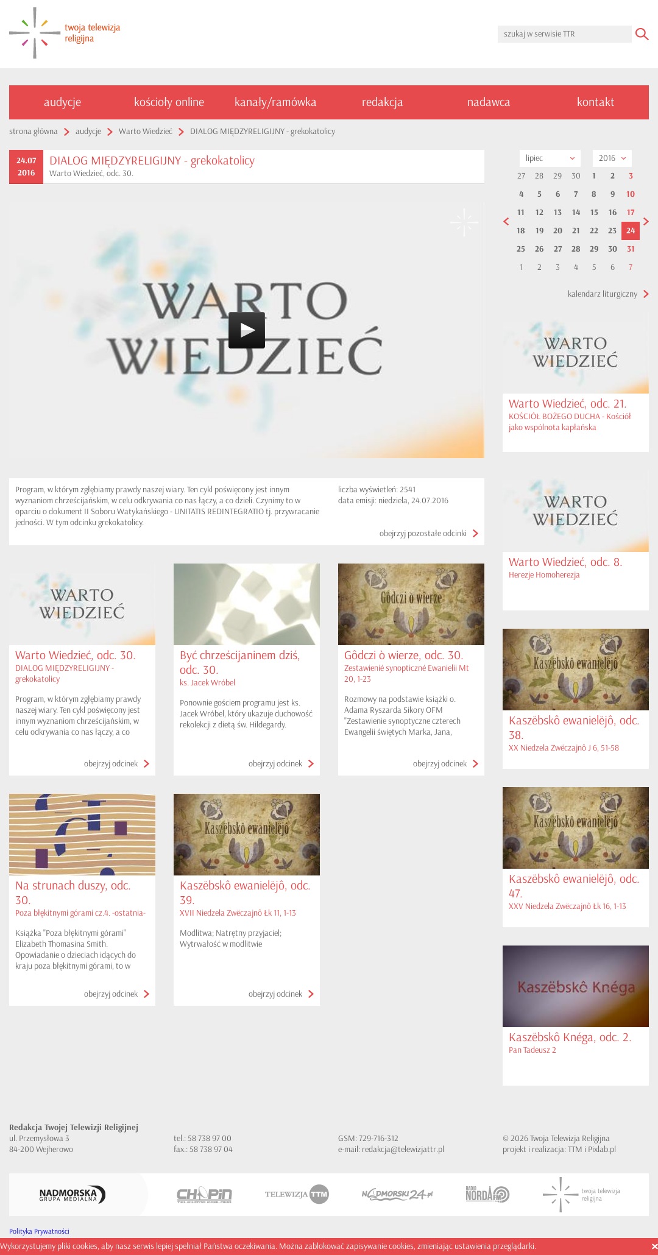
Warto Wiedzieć (145, 131)
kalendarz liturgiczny (602, 294)
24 (630, 230)
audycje (62, 102)
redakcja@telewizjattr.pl (403, 1149)
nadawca (489, 102)
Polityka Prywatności (39, 1231)
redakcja (382, 102)
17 (630, 212)
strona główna (33, 131)
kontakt (596, 102)
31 (631, 249)
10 (630, 194)
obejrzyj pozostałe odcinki (423, 533)
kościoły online (169, 102)
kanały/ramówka (276, 102)
